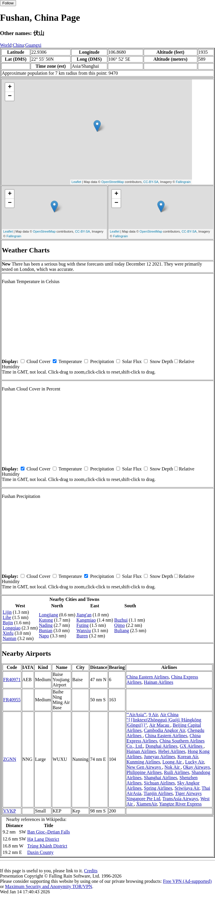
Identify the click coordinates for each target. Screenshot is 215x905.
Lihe (7, 617)
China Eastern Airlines (147, 676)
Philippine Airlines (143, 772)
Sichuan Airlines (159, 782)
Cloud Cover (38, 361)
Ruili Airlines (176, 772)
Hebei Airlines (171, 751)
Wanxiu (83, 630)
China (18, 45)
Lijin (7, 612)
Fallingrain (183, 182)
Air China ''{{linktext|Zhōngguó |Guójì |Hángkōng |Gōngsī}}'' (163, 720)
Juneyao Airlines (159, 756)
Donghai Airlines (161, 746)
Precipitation (102, 361)
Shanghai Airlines (160, 777)
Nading (45, 625)
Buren (82, 635)
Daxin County (40, 852)
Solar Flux (132, 361)
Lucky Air (194, 761)
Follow (8, 3)
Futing (82, 625)
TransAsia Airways (180, 798)
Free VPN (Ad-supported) (187, 881)
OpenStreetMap (112, 182)
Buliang (121, 630)
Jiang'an (83, 614)
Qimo (119, 625)
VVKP (9, 810)
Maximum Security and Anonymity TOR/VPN (48, 886)
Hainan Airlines (158, 682)
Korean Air (187, 756)
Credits (90, 870)
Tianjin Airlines (158, 793)
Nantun (9, 638)
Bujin (8, 622)
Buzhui (121, 620)
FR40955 (12, 699)
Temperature (70, 361)
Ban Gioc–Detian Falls (48, 831)
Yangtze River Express (180, 803)
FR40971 (12, 679)
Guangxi (33, 45)
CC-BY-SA (150, 182)
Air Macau (159, 725)
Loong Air (172, 761)
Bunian (45, 630)
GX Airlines (192, 746)
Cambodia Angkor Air (164, 730)
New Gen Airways (144, 767)
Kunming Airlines (143, 761)
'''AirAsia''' (136, 714)
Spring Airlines (158, 788)
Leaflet (76, 182)
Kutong (46, 620)
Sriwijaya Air (187, 788)
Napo (44, 635)
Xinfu (8, 633)
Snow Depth (161, 361)
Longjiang (48, 614)
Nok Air (172, 767)
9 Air (153, 714)
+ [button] (10, 87)
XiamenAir (146, 803)
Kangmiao (86, 620)
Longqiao (11, 627)
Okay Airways (196, 767)
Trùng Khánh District (47, 845)
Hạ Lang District (43, 839)
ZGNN (9, 759)
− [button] (10, 96)
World (6, 45)
